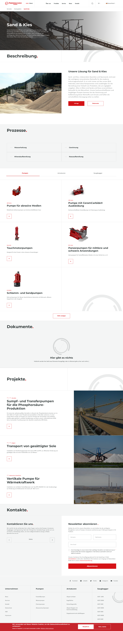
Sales (31, 540)
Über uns (48, 3)
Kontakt (77, 3)
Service (64, 3)
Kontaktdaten (72, 559)
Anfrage (76, 103)
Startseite (9, 9)
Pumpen (25, 173)
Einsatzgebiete (17, 9)
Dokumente (95, 103)
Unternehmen (11, 589)
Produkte (56, 3)
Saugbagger (98, 173)
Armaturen (61, 173)
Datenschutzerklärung (86, 561)
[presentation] (9, 540)
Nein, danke (102, 626)
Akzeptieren (86, 626)
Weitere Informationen (47, 628)
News (70, 3)
